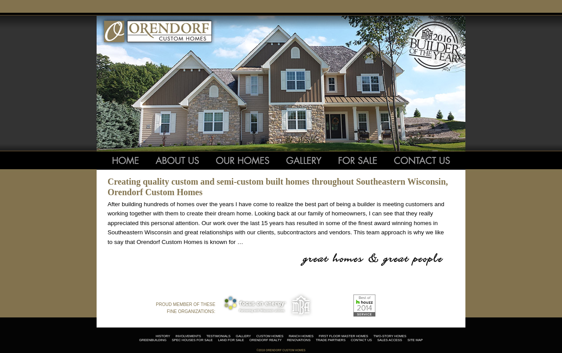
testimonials (218, 336)
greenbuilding (152, 340)
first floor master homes (343, 336)
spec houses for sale (192, 340)
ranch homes (301, 336)
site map (415, 340)
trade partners (331, 340)
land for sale (231, 340)
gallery (243, 336)
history (162, 336)
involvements (188, 336)
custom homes (270, 336)
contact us (361, 340)
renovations (298, 340)
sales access (389, 340)
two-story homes (390, 336)
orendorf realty (265, 340)
